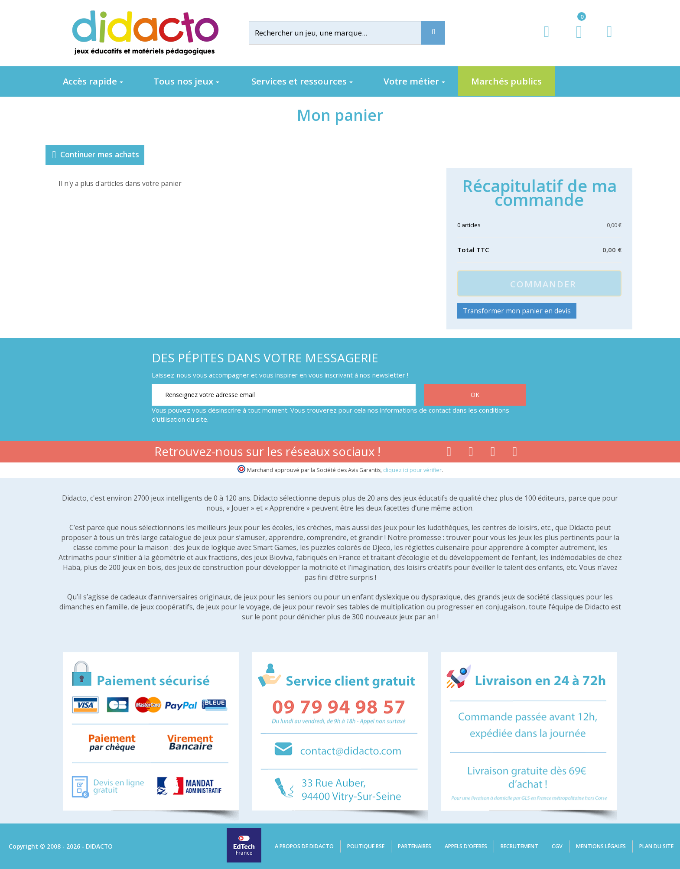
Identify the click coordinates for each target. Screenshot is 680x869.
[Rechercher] (342, 33)
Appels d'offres (466, 846)
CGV (557, 846)
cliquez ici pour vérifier (412, 470)
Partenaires (414, 846)
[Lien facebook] (449, 453)
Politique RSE (365, 846)
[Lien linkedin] (515, 453)
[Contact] (609, 40)
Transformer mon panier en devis (517, 311)
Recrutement (519, 846)
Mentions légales (601, 846)
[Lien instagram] (493, 453)
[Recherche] (433, 33)
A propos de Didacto (304, 846)
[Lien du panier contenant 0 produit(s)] (574, 40)
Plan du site (656, 846)
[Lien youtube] (471, 453)
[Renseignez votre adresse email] (284, 395)
